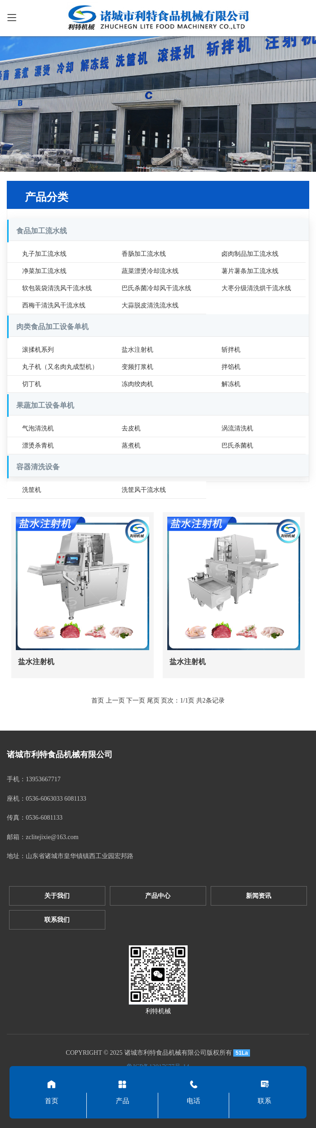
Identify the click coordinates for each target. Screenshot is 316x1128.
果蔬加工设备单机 (45, 405)
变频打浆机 (137, 366)
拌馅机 (231, 366)
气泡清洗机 (38, 428)
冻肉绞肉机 (137, 384)
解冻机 (231, 384)
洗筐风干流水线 (144, 489)
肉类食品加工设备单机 (52, 326)
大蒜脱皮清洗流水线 (150, 305)
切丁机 (31, 384)
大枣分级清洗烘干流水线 (256, 288)
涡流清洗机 (237, 428)
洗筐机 (31, 489)
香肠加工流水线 (144, 253)
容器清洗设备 (38, 467)
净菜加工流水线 (44, 271)
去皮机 (131, 428)
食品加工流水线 (41, 231)
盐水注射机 (137, 349)
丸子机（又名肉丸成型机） (60, 366)
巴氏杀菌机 (237, 445)
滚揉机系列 (38, 349)
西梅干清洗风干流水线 (53, 305)
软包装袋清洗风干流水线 (57, 288)
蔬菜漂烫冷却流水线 (150, 271)
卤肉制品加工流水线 (250, 253)
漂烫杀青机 (38, 445)
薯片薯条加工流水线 (250, 271)
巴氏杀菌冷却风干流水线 (156, 288)
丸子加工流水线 (44, 253)
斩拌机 (231, 349)
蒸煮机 (131, 445)
